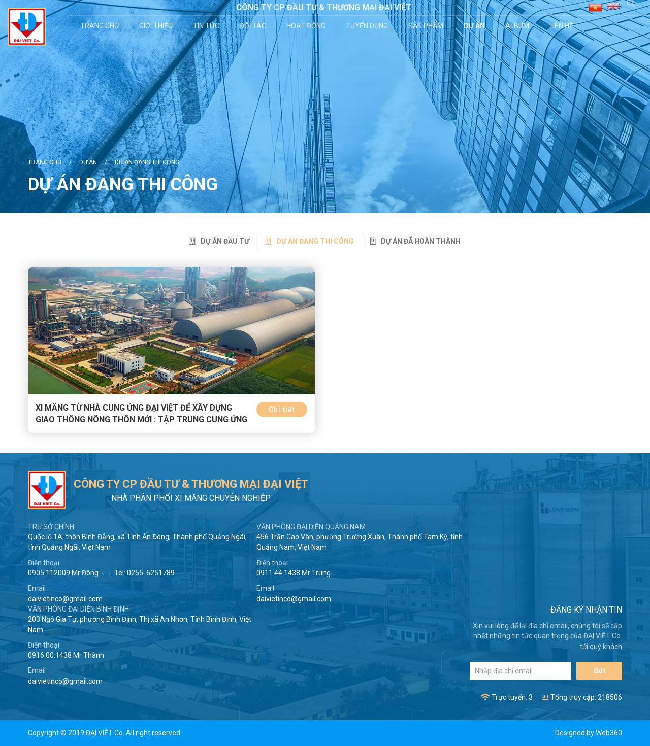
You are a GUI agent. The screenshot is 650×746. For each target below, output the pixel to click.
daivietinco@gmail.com (65, 599)
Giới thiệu (157, 26)
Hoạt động (307, 26)
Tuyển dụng (368, 26)
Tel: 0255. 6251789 (144, 573)
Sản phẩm (426, 26)
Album (518, 26)
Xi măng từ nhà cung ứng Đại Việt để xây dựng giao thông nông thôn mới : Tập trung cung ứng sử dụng (141, 419)
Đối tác (254, 26)
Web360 (609, 733)
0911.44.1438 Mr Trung (293, 573)
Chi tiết (282, 409)
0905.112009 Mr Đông (63, 573)
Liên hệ (562, 26)
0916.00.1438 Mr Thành (66, 655)
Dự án (475, 26)
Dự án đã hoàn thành (415, 241)
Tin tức (207, 26)
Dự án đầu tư (219, 241)
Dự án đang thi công (147, 162)
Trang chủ (100, 26)
